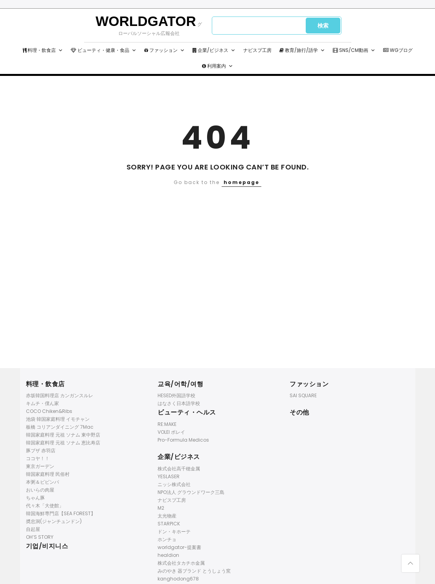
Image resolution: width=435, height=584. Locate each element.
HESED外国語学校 (176, 395)
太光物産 (167, 515)
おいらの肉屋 (40, 489)
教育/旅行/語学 (302, 50)
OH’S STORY (39, 537)
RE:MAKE (167, 424)
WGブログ (398, 50)
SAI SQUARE (303, 395)
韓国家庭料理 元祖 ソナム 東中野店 (63, 434)
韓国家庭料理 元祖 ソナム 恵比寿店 (63, 442)
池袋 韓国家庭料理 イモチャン (58, 419)
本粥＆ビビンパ (42, 482)
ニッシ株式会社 (174, 484)
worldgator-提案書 (179, 547)
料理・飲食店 (43, 50)
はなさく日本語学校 (179, 403)
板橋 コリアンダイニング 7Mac (60, 427)
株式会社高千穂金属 (179, 468)
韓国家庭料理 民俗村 (48, 474)
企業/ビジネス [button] (214, 50)
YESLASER (169, 476)
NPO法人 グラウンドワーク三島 (191, 492)
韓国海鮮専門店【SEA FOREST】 (60, 513)
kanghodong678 (178, 578)
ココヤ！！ (38, 458)
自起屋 (33, 529)
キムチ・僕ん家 (42, 403)
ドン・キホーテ (174, 531)
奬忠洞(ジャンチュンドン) (54, 521)
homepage (241, 182)
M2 (161, 508)
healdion (168, 555)
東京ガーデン (40, 466)
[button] (60, 50)
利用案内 (217, 66)
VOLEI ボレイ (171, 432)
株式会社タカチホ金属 (181, 563)
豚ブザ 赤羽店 (40, 450)
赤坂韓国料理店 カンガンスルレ (59, 395)
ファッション (164, 50)
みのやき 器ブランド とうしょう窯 (194, 570)
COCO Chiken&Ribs (49, 411)
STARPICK (169, 523)
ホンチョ (167, 539)
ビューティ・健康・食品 (103, 50)
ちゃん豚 (35, 497)
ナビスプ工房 (257, 50)
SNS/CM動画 (354, 50)
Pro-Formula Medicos (183, 440)
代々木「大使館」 (45, 505)
